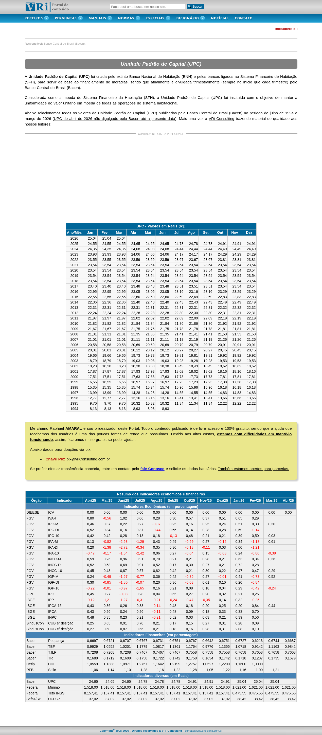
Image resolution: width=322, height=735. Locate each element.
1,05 (209, 670)
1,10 (127, 670)
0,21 (205, 536)
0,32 (222, 594)
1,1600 (240, 664)
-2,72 (123, 547)
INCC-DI (55, 565)
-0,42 (255, 588)
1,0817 (158, 646)
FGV (30, 518)
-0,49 (107, 577)
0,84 (255, 606)
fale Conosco (152, 469)
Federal (32, 687)
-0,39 (272, 553)
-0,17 (107, 553)
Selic (52, 670)
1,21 (275, 670)
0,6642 (207, 641)
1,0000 (257, 664)
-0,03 (222, 553)
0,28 (156, 518)
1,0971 (125, 664)
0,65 (238, 518)
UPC (52, 681)
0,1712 (108, 658)
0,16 (189, 524)
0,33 (139, 606)
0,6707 (125, 641)
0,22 (123, 524)
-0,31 (140, 600)
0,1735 (273, 658)
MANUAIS (97, 18)
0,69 (123, 565)
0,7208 (92, 652)
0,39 (238, 536)
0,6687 (290, 641)
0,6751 (174, 641)
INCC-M (54, 559)
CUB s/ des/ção (60, 623)
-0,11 (206, 547)
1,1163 (273, 646)
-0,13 (173, 536)
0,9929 (92, 646)
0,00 (90, 512)
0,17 (172, 565)
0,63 (238, 559)
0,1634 (207, 658)
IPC (51, 594)
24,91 (192, 681)
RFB (29, 670)
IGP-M (53, 577)
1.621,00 (239, 687)
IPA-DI (53, 547)
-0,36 (189, 577)
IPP (51, 600)
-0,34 (140, 547)
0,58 (106, 565)
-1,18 (255, 542)
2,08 (238, 629)
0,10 (222, 582)
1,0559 (92, 664)
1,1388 (108, 664)
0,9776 (207, 646)
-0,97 (123, 588)
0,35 (156, 547)
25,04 (241, 681)
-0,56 (107, 518)
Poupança (56, 641)
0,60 (106, 629)
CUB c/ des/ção (60, 629)
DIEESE (32, 512)
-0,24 (272, 588)
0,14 (189, 530)
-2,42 (140, 553)
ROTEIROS (34, 18)
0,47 (238, 571)
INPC (52, 617)
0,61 (271, 542)
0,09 (189, 611)
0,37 (205, 518)
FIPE (30, 594)
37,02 (93, 699)
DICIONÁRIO (187, 18)
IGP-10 (53, 588)
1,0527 (207, 664)
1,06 (94, 670)
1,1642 (158, 664)
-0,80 (255, 553)
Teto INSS (56, 693)
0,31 (222, 623)
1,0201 (125, 646)
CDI (51, 664)
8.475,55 (239, 693)
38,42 (241, 699)
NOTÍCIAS (221, 18)
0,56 (255, 617)
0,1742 (174, 658)
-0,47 (90, 553)
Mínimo (54, 687)
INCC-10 (55, 571)
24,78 (142, 681)
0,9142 (257, 646)
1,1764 (191, 646)
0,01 (205, 582)
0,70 (156, 559)
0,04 (222, 588)
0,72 (238, 565)
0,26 (106, 559)
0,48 (189, 536)
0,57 (189, 518)
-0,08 (123, 594)
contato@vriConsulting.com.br (204, 730)
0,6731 (158, 641)
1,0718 (240, 646)
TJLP (52, 652)
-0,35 (206, 600)
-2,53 (123, 542)
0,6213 (257, 641)
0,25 (172, 524)
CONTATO (246, 18)
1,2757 (141, 664)
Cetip (30, 664)
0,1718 (240, 658)
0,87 (123, 571)
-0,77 (140, 577)
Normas (126, 18)
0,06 (139, 518)
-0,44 (156, 530)
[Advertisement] (161, 175)
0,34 (106, 530)
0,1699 (125, 658)
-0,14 (255, 530)
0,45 (90, 571)
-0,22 (90, 588)
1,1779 (141, 646)
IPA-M (53, 542)
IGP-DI (53, 582)
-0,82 (107, 542)
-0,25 (255, 600)
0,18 (156, 536)
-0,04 (189, 553)
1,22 (176, 670)
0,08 (189, 588)
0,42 (90, 536)
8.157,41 (91, 693)
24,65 (93, 681)
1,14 (111, 670)
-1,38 (107, 547)
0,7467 (141, 652)
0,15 (205, 553)
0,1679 (290, 658)
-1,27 (123, 600)
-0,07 (156, 524)
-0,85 (107, 582)
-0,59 (189, 542)
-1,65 (140, 588)
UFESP (54, 699)
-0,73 (255, 577)
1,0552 (108, 646)
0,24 (222, 524)
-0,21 (156, 600)
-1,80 (123, 582)
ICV (51, 512)
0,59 (238, 530)
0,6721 (108, 641)
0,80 (90, 518)
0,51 (222, 518)
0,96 (123, 559)
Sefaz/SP (33, 699)
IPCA (52, 611)
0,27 (139, 524)
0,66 (139, 629)
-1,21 (255, 547)
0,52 (90, 530)
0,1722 (158, 658)
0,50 (255, 536)
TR (50, 658)
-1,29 (140, 542)
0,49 (172, 542)
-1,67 (123, 577)
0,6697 (92, 641)
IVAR (52, 518)
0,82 (156, 571)
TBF (51, 646)
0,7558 (191, 652)
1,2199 (174, 664)
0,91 (139, 559)
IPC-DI (53, 530)
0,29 (255, 518)
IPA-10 (53, 553)
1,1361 (174, 646)
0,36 (271, 559)
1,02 (123, 518)
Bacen (31, 641)
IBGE (30, 600)
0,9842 (290, 646)
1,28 (143, 670)
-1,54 (123, 553)
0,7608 (290, 652)
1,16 (160, 670)
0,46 (90, 524)
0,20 (90, 547)
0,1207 (257, 658)
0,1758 (141, 658)
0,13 (139, 536)
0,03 (271, 536)
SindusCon (35, 623)
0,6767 (141, 641)
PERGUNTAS (66, 18)
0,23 (123, 617)
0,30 (172, 518)
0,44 (271, 606)
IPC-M (53, 524)
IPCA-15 (55, 606)
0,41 (238, 577)
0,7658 (240, 652)
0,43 (156, 542)
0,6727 (240, 641)
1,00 (259, 670)
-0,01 (222, 577)
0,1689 (92, 658)
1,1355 (224, 646)
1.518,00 (91, 687)
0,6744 (273, 641)
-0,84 (255, 582)
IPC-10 (53, 536)
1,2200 (224, 664)
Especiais (155, 18)
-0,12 (222, 542)
